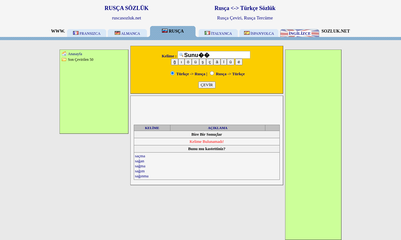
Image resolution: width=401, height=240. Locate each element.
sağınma (141, 176)
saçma (140, 156)
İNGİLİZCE (300, 33)
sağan (139, 161)
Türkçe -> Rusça (188, 73)
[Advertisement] (94, 97)
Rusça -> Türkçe (227, 73)
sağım (140, 171)
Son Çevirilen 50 (80, 59)
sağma (140, 166)
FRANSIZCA (87, 33)
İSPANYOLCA (259, 33)
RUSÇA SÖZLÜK (127, 8)
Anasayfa (75, 54)
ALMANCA (127, 33)
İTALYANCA (218, 33)
